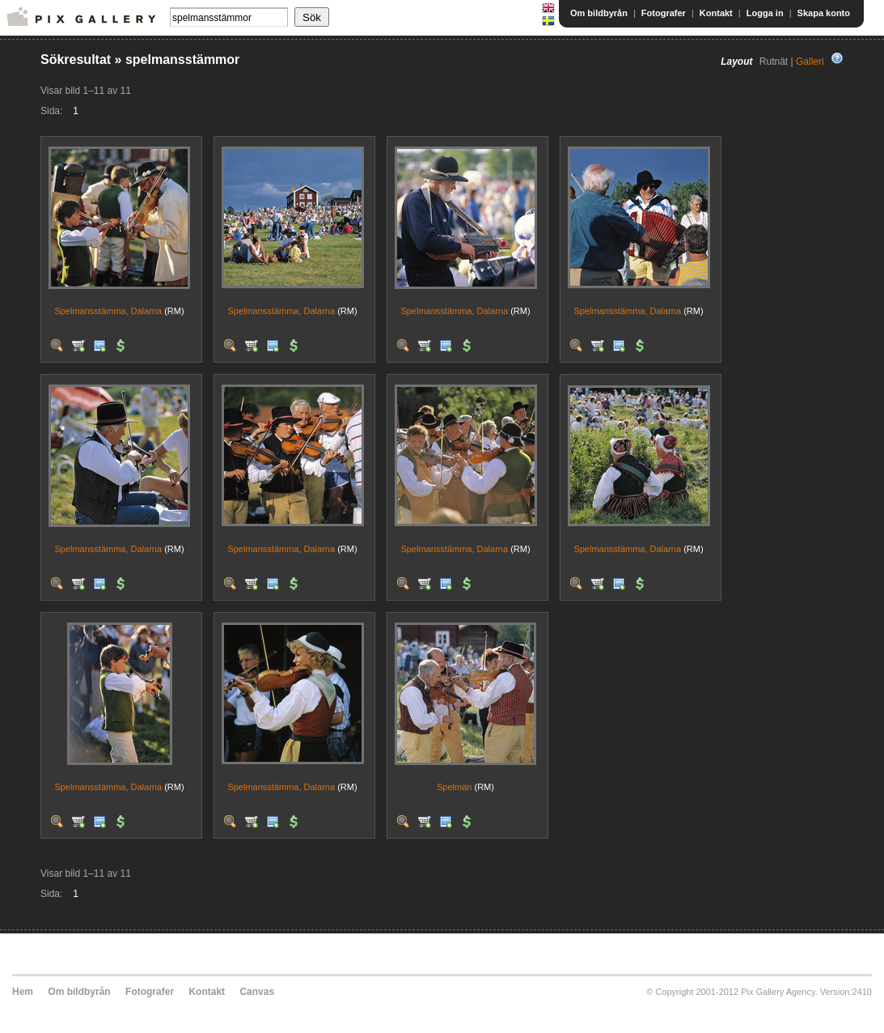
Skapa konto (823, 13)
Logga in (765, 13)
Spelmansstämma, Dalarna (108, 311)
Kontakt (716, 13)
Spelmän (454, 787)
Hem (22, 991)
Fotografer (663, 13)
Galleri (810, 61)
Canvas (256, 991)
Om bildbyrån (599, 13)
